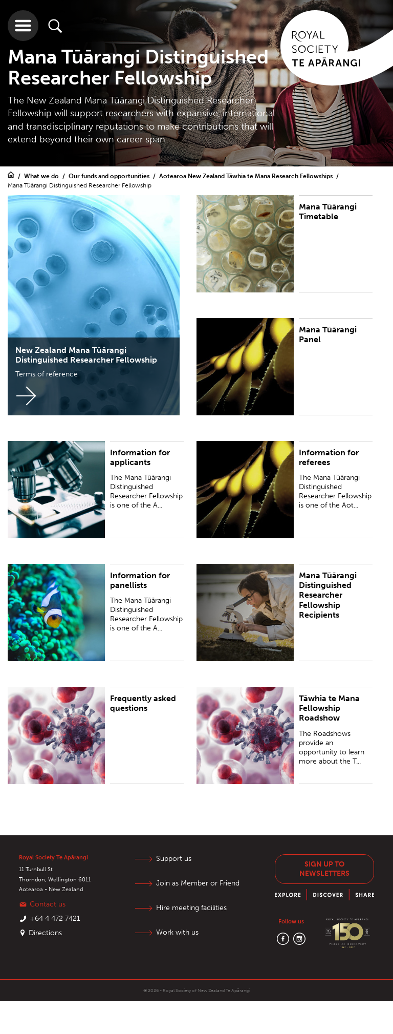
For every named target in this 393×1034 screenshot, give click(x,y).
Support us (173, 858)
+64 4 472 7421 (55, 918)
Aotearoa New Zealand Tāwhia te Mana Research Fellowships (246, 176)
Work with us (177, 932)
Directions (45, 933)
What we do (42, 176)
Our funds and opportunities (110, 176)
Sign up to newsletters (324, 869)
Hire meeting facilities (191, 907)
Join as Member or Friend (197, 883)
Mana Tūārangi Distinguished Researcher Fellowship (79, 185)
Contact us (48, 904)
